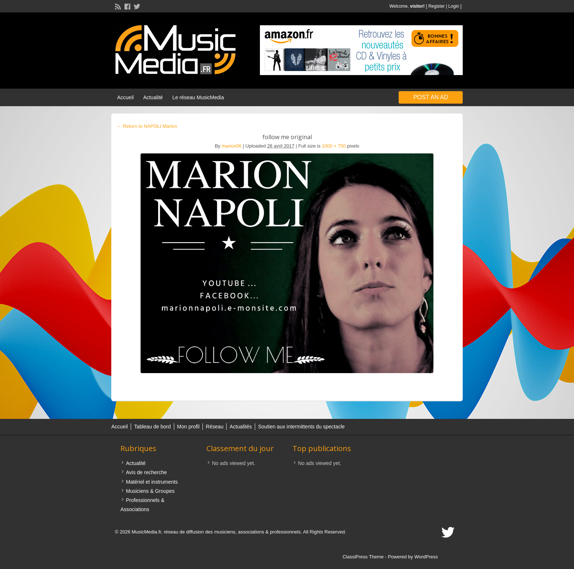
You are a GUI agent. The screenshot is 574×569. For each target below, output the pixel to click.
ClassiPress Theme (363, 556)
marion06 (232, 146)
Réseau (214, 426)
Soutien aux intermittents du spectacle (301, 426)
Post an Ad (430, 97)
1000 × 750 (334, 146)
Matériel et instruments (152, 482)
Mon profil (188, 426)
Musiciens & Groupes (150, 491)
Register (436, 6)
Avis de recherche (146, 472)
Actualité (153, 97)
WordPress (426, 556)
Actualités (241, 426)
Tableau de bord (152, 426)
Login (453, 6)
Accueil (125, 97)
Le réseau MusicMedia (198, 97)
